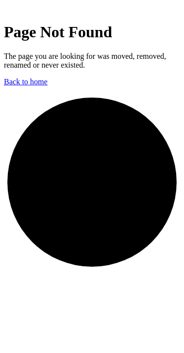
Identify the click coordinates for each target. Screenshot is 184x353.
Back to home (26, 81)
